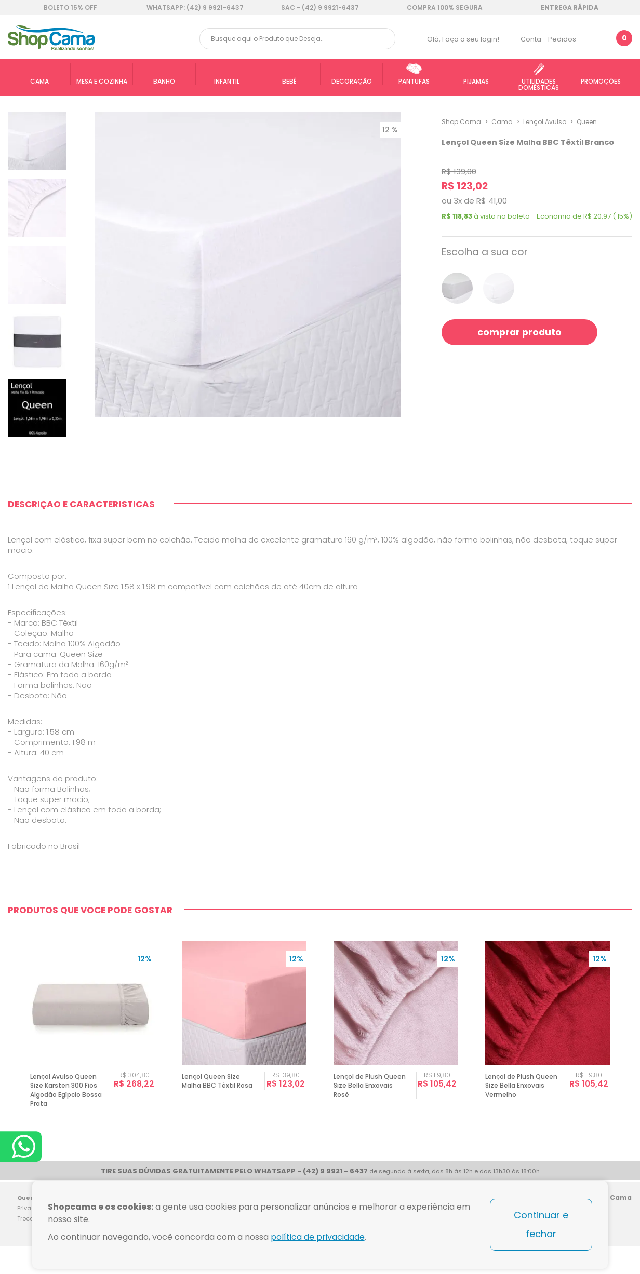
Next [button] (627, 1040)
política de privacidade (318, 1237)
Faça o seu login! (470, 39)
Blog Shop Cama (620, 1223)
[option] (92, 1040)
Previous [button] (12, 1040)
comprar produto (520, 332)
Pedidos (562, 39)
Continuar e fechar (541, 1224)
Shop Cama (461, 121)
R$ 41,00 (491, 200)
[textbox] (297, 39)
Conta (531, 39)
